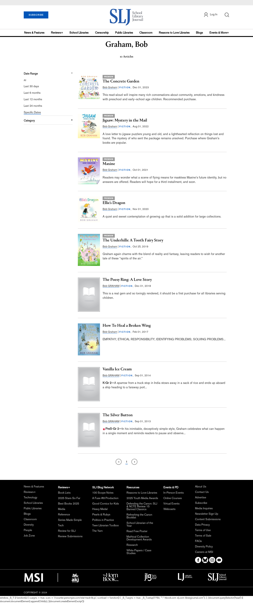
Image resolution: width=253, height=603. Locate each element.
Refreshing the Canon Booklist (139, 516)
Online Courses (172, 498)
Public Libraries (124, 32)
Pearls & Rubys (101, 514)
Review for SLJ (67, 530)
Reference (64, 514)
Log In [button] (210, 14)
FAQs (198, 541)
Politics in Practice (103, 520)
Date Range (31, 73)
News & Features (34, 32)
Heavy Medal (100, 509)
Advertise (200, 497)
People (28, 530)
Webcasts (169, 509)
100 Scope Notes (102, 492)
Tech (61, 525)
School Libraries (79, 32)
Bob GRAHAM (111, 285)
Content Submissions (208, 519)
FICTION (125, 87)
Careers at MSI (204, 552)
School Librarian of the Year (139, 524)
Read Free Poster (136, 531)
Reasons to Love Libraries (174, 32)
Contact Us (202, 492)
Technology (30, 497)
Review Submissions (70, 536)
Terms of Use (203, 530)
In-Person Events (173, 492)
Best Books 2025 (68, 503)
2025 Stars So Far (69, 498)
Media (61, 509)
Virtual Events (171, 503)
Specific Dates (32, 112)
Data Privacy (202, 524)
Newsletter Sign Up (206, 513)
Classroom (145, 32)
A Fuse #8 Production (105, 498)
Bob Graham (110, 87)
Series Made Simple (70, 520)
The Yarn (97, 530)
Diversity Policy (204, 546)
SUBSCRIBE (36, 15)
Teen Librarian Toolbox (105, 525)
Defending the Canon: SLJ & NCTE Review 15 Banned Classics (141, 506)
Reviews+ (57, 32)
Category (29, 120)
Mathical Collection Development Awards (139, 538)
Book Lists (64, 492)
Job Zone (29, 535)
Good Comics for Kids (105, 503)
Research (132, 545)
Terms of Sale (203, 535)
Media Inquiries (204, 508)
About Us (200, 486)
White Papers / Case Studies (138, 552)
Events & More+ (219, 32)
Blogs (199, 32)
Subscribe (201, 503)
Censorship (102, 32)
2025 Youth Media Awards (142, 498)
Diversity (29, 524)
